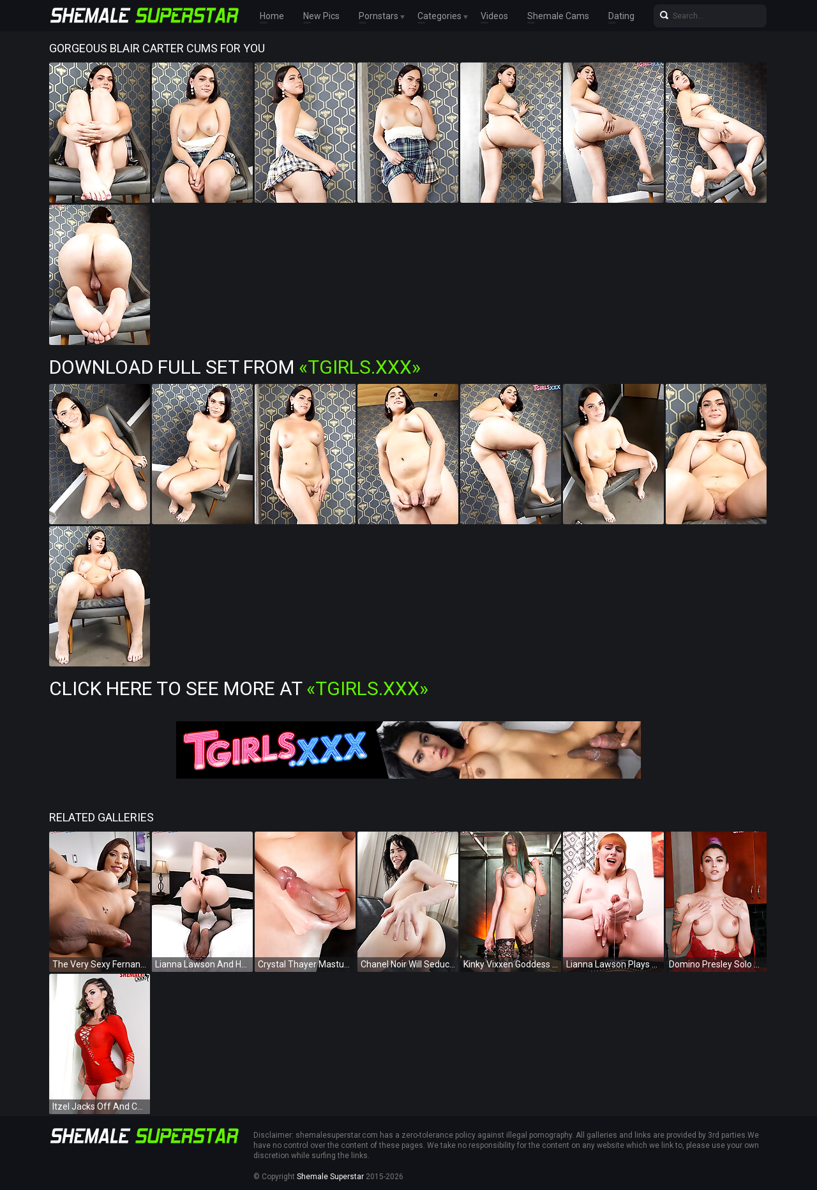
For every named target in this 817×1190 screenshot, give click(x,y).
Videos (494, 16)
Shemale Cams (558, 16)
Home (272, 16)
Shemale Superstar (330, 1176)
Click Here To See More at (238, 688)
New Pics (321, 16)
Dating (621, 16)
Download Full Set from (235, 367)
